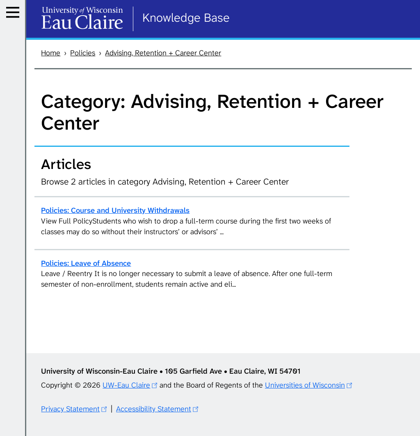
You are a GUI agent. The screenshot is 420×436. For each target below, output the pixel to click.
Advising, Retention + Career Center (163, 53)
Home (50, 53)
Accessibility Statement (153, 409)
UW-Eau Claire (126, 385)
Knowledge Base (186, 17)
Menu (15, 22)
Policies (82, 53)
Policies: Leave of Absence (86, 263)
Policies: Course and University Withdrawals (115, 210)
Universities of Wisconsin (305, 385)
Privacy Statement (70, 409)
